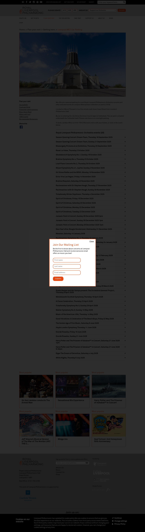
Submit (58, 279)
